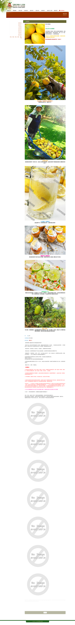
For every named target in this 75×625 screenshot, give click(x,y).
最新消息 (31, 9)
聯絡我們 (55, 9)
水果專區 (20, 26)
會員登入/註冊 (49, 9)
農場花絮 (26, 9)
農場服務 (14, 9)
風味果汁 (20, 24)
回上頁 (45, 611)
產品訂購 (20, 9)
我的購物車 (61, 9)
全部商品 (20, 20)
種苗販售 (43, 9)
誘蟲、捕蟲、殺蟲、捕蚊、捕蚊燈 (16, 37)
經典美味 (20, 22)
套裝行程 (37, 9)
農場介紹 (9, 9)
